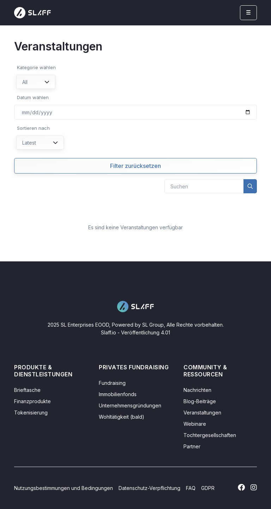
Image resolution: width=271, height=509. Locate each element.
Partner (191, 446)
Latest (40, 143)
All (35, 82)
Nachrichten (197, 390)
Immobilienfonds (118, 394)
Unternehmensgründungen (130, 405)
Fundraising (112, 383)
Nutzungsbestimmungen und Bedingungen (63, 488)
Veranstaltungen (202, 413)
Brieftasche (27, 390)
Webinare (194, 424)
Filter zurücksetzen (135, 165)
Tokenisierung (31, 413)
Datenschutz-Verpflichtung (149, 488)
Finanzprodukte (32, 401)
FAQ (190, 488)
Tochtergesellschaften (209, 435)
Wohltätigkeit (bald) (121, 417)
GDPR (208, 488)
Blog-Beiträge (199, 401)
